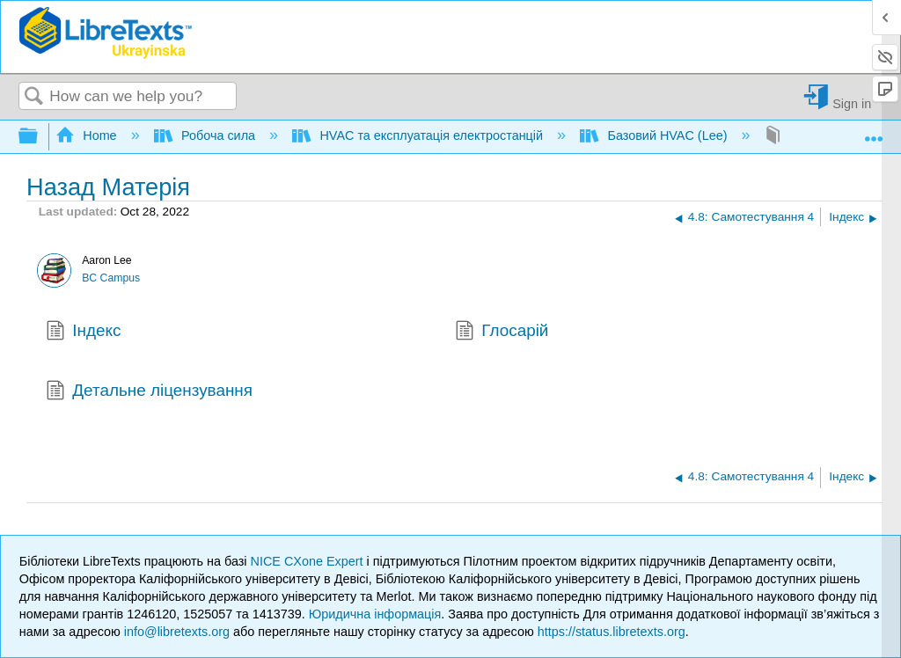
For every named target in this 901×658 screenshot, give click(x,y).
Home (88, 135)
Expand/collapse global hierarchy (39, 137)
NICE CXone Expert (309, 561)
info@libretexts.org (177, 632)
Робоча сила (206, 135)
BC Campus (111, 278)
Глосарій (502, 332)
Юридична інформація (375, 614)
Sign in (851, 103)
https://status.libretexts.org (611, 632)
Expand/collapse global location (873, 132)
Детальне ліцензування (149, 392)
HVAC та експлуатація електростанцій (419, 135)
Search (34, 97)
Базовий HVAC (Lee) (655, 135)
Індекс (83, 332)
